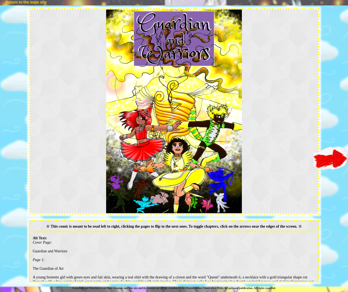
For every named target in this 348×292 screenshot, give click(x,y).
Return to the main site (26, 2)
